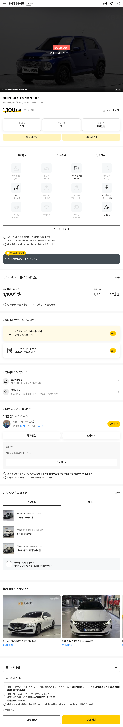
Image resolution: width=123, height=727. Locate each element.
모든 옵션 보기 (61, 229)
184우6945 (20, 3)
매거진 (91, 502)
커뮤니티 (32, 502)
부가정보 (100, 155)
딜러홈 (112, 424)
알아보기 (61, 333)
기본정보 (61, 155)
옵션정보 (22, 155)
